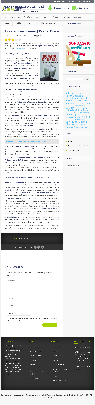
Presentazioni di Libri (36, 349)
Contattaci (72, 1)
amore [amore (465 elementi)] (70, 95)
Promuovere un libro (60, 1)
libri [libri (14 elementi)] (73, 113)
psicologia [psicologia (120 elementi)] (85, 117)
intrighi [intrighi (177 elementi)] (80, 110)
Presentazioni (67, 17)
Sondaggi (32, 367)
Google (35, 247)
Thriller (19, 23)
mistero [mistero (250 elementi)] (78, 112)
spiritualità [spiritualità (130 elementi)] (71, 122)
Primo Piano (28, 17)
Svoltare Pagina (73, 150)
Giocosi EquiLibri (57, 358)
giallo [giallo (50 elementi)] (84, 106)
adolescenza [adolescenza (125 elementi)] (72, 93)
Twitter (42, 247)
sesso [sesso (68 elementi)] (84, 120)
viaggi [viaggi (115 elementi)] (82, 124)
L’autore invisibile (35, 353)
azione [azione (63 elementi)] (79, 98)
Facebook (38, 247)
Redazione (86, 1)
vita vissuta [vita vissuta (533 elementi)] (80, 126)
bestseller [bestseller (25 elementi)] (75, 101)
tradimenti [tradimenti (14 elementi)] (76, 124)
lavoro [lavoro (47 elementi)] (68, 113)
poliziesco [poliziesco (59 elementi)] (76, 117)
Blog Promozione (85, 8)
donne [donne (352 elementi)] (77, 103)
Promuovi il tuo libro (61, 8)
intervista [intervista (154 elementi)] (71, 110)
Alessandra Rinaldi (22, 35)
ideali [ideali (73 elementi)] (78, 108)
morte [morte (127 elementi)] (86, 112)
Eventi (54, 353)
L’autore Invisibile (58, 367)
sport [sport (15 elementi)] (78, 122)
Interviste (55, 362)
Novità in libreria (16, 17)
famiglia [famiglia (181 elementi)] (70, 105)
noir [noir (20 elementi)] (73, 115)
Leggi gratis (77, 17)
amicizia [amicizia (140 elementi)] (82, 93)
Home (6, 17)
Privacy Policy (34, 381)
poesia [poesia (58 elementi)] (77, 115)
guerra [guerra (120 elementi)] (72, 108)
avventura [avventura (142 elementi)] (71, 98)
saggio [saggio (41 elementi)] (79, 120)
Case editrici (56, 349)
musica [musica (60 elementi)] (69, 115)
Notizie (54, 378)
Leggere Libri (72, 141)
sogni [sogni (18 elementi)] (88, 120)
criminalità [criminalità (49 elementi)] (83, 101)
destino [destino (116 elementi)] (70, 103)
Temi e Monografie (59, 383)
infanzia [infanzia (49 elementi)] (84, 108)
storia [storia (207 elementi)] (84, 121)
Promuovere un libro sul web (78, 146)
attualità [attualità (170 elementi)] (79, 95)
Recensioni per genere (42, 17)
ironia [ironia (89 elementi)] (86, 110)
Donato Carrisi (19, 48)
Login (79, 1)
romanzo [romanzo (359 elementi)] (71, 119)
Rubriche (55, 17)
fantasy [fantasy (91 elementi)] (78, 106)
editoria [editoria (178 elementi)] (86, 103)
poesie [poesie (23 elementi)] (83, 115)
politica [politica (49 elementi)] (69, 117)
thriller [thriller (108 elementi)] (69, 124)
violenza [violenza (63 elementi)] (69, 127)
